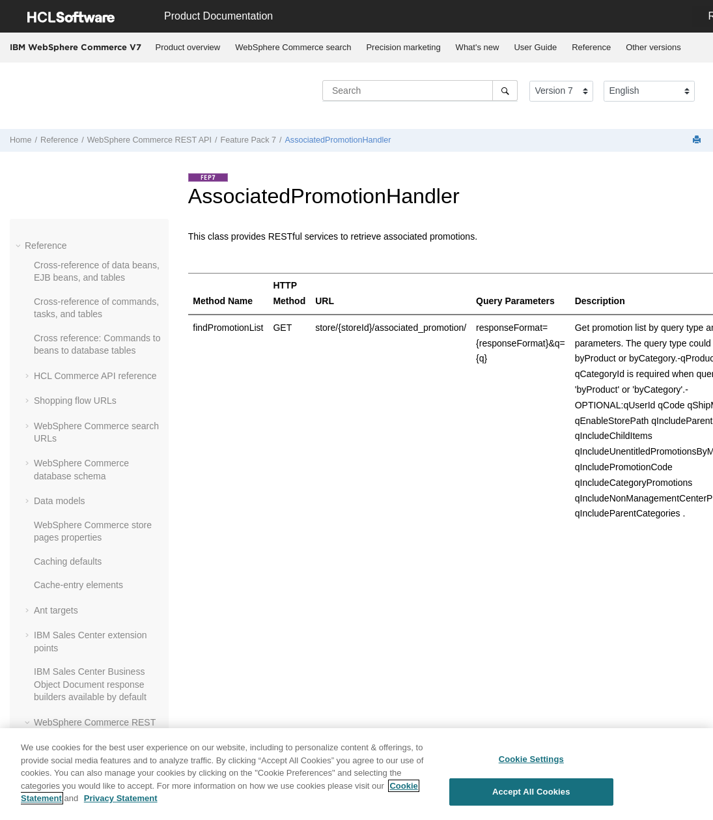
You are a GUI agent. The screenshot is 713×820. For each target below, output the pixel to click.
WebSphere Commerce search (293, 47)
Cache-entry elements (78, 585)
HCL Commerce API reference (95, 376)
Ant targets (56, 610)
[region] (356, 774)
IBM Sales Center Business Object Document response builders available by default (90, 684)
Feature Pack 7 (248, 140)
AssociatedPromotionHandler (338, 140)
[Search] (505, 90)
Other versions (653, 47)
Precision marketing (403, 47)
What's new (477, 47)
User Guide (535, 47)
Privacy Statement (121, 798)
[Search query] (420, 90)
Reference (591, 47)
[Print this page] (698, 140)
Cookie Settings (531, 759)
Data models (59, 501)
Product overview (188, 47)
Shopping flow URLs (75, 400)
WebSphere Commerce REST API (149, 140)
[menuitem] (188, 47)
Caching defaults (68, 561)
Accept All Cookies (531, 792)
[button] (19, 245)
